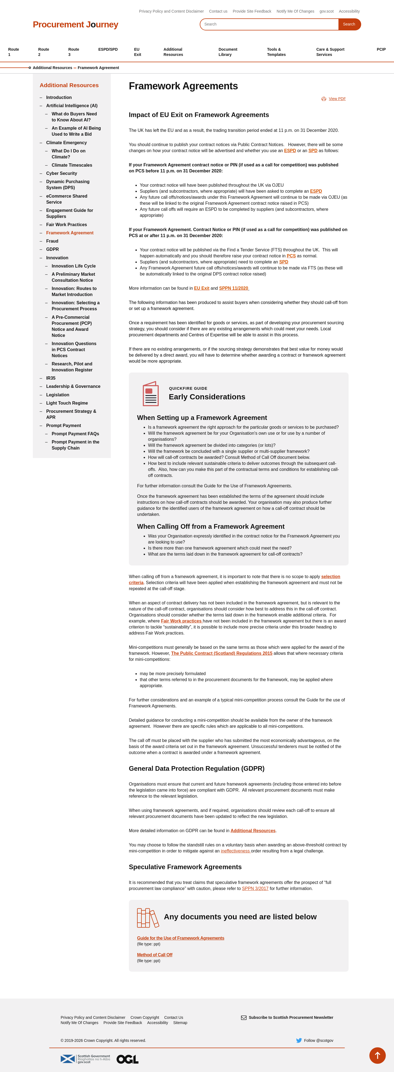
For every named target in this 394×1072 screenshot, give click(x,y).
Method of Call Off (154, 954)
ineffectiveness (236, 851)
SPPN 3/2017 (255, 888)
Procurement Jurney (75, 24)
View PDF (337, 98)
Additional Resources (52, 68)
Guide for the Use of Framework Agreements (180, 938)
